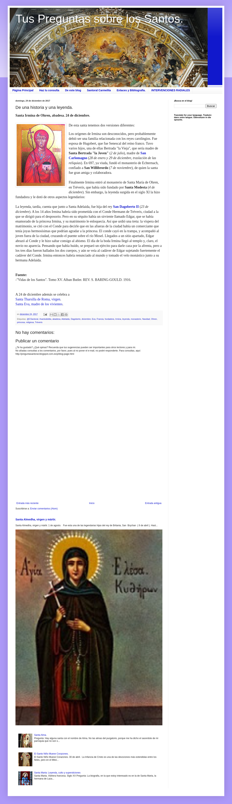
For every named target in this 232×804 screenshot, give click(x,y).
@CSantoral (32, 319)
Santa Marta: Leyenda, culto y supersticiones (57, 772)
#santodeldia (45, 319)
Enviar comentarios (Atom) (44, 508)
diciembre (86, 319)
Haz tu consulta (49, 90)
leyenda (126, 319)
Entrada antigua (153, 503)
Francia (100, 319)
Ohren (154, 319)
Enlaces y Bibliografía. (131, 90)
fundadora (109, 319)
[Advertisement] (88, 470)
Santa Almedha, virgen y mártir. (35, 519)
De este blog (73, 90)
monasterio (136, 319)
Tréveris (39, 322)
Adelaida (65, 319)
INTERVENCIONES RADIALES (170, 90)
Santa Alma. (40, 735)
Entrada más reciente (27, 503)
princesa (21, 322)
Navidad (146, 319)
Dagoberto (75, 319)
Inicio (92, 503)
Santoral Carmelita (99, 90)
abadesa (56, 319)
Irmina (118, 319)
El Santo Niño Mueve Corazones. (51, 753)
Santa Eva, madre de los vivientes (38, 304)
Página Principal (22, 90)
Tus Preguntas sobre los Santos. (99, 18)
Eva (94, 319)
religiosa (30, 322)
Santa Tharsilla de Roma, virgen (37, 299)
